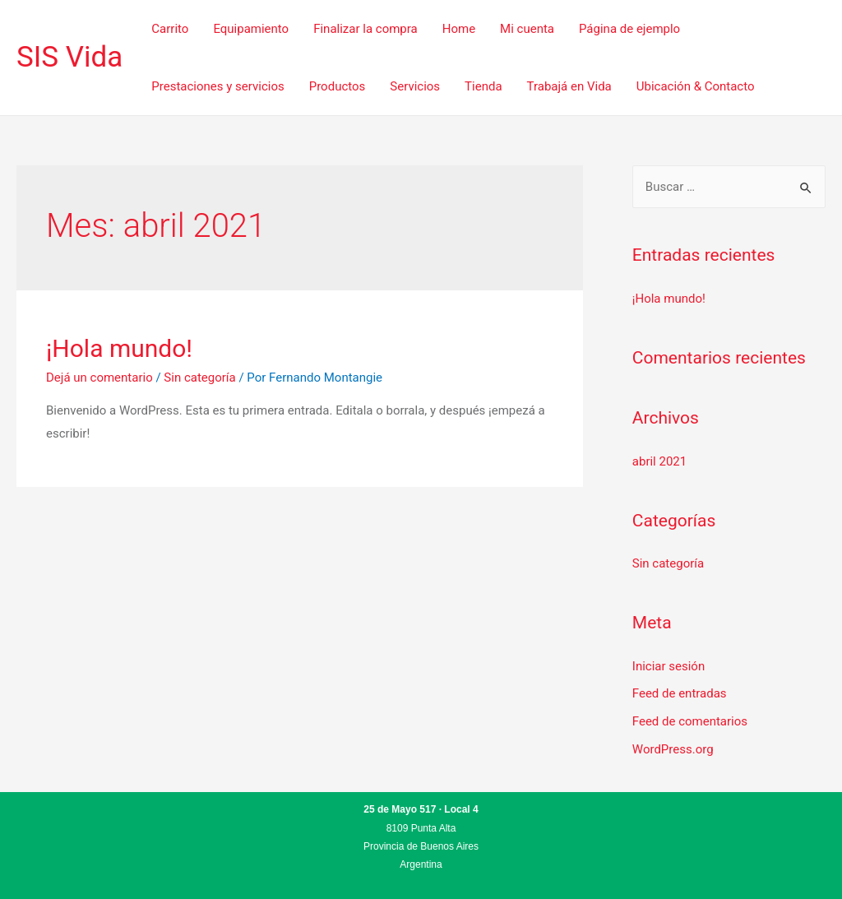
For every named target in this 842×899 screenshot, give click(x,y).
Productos (337, 86)
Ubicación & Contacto (695, 86)
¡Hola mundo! (119, 348)
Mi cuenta (527, 28)
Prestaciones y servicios (217, 86)
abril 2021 (659, 461)
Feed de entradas (679, 693)
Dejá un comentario (99, 377)
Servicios (415, 86)
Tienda (483, 86)
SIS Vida (69, 57)
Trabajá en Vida (569, 86)
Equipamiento (251, 28)
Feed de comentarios (689, 721)
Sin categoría (199, 377)
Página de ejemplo (629, 28)
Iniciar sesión (668, 666)
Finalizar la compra (365, 28)
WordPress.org (673, 749)
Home (458, 28)
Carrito (169, 28)
